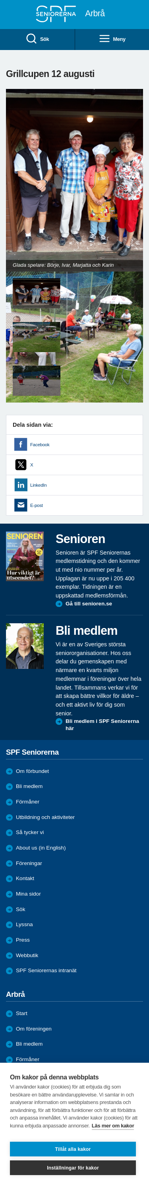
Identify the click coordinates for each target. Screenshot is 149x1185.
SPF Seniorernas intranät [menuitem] (46, 970)
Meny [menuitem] (112, 39)
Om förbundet (32, 771)
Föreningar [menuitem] (29, 863)
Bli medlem (29, 786)
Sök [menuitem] (37, 39)
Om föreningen (34, 1029)
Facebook (39, 444)
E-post (36, 505)
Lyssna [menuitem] (24, 924)
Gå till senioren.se (89, 604)
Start (21, 1013)
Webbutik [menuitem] (27, 955)
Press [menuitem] (23, 940)
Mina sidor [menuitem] (28, 894)
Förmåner (27, 802)
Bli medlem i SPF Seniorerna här (102, 724)
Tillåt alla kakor (73, 1149)
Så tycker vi (30, 832)
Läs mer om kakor (113, 1126)
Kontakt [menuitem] (25, 878)
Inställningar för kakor (73, 1168)
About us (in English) (41, 848)
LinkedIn (38, 485)
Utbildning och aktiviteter (45, 817)
